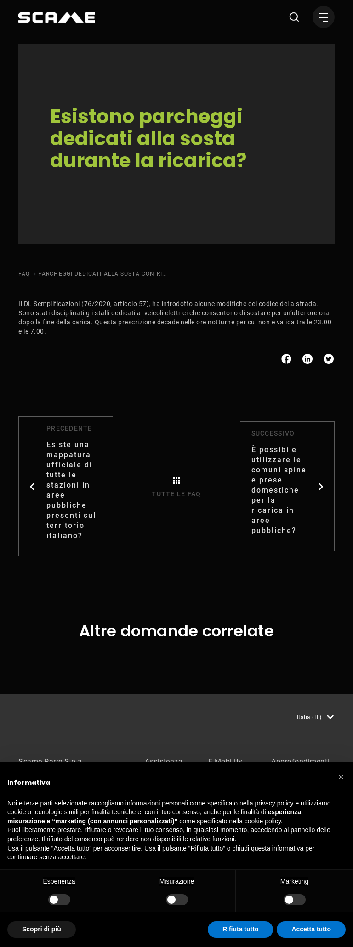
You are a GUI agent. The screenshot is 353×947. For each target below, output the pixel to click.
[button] (341, 777)
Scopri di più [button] (41, 929)
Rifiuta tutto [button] (240, 929)
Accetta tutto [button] (311, 929)
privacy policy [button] (274, 803)
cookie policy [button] (263, 821)
